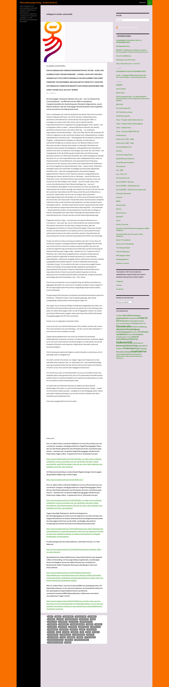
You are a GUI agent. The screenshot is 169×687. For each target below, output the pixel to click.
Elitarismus (63, 652)
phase (88, 663)
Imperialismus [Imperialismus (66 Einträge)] (122, 339)
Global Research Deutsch (125, 158)
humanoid (72, 658)
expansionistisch (86, 652)
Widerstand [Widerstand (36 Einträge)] (119, 358)
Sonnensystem (65, 665)
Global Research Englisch (125, 162)
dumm (93, 650)
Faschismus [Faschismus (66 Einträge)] (143, 332)
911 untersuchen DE (123, 108)
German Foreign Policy (124, 155)
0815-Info (119, 104)
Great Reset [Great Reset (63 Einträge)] (138, 334)
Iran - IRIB (119, 170)
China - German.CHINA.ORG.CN (127, 131)
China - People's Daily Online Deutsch (129, 120)
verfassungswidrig (81, 670)
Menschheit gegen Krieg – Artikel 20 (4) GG (38, 2)
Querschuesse (121, 213)
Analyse (58, 647)
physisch (96, 663)
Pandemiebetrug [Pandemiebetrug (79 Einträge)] (131, 348)
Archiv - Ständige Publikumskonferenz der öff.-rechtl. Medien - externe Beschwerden (131, 76)
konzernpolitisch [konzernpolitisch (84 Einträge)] (124, 345)
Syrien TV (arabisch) (123, 240)
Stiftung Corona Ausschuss (126, 60)
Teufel (63, 668)
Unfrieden (71, 668)
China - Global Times (123, 127)
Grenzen (90, 655)
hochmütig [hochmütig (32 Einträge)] (129, 337)
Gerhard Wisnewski (77, 655)
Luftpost (119, 197)
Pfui (82, 663)
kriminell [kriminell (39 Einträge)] (140, 346)
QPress (118, 209)
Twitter (119, 285)
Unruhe (80, 668)
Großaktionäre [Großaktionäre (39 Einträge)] (121, 337)
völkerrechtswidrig (55, 673)
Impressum (142, 2)
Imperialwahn (52, 660)
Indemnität (64, 660)
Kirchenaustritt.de (123, 178)
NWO (58, 663)
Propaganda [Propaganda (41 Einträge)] (143, 348)
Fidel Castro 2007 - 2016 (125, 143)
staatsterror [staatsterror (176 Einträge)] (139, 351)
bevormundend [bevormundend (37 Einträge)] (120, 323)
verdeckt (69, 670)
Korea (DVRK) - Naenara (125, 182)
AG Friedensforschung (124, 112)
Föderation (52, 655)
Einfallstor (52, 652)
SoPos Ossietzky (122, 224)
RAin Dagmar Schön (123, 255)
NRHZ (118, 201)
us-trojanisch (90, 668)
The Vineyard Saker (123, 248)
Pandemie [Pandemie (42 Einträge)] (119, 348)
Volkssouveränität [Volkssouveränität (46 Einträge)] (134, 354)
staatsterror (53, 668)
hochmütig (52, 658)
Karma (82, 660)
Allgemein (50, 66)
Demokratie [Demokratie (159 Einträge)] (123, 326)
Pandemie (75, 663)
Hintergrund (120, 166)
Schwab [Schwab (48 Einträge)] (128, 352)
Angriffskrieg (68, 647)
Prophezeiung (53, 665)
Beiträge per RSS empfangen (128, 27)
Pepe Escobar (121, 205)
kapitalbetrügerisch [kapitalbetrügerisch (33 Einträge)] (138, 343)
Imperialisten (95, 658)
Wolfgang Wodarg (122, 46)
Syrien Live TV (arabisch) (125, 244)
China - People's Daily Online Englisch (129, 124)
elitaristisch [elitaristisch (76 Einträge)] (121, 329)
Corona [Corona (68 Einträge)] (135, 323)
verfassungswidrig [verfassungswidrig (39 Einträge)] (122, 354)
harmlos (99, 655)
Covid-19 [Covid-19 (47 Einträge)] (141, 323)
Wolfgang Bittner (122, 259)
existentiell (74, 652)
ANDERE (119, 85)
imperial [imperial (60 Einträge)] (135, 337)
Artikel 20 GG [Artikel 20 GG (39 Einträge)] (133, 318)
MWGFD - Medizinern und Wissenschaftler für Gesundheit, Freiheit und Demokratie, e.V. (132, 51)
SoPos (118, 220)
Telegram (119, 281)
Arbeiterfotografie (123, 116)
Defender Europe (71, 650)
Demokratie (84, 650)
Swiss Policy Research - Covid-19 (128, 63)
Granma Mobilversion (124, 147)
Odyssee (66, 663)
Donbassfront (121, 135)
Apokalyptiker (81, 647)
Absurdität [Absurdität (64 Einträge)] (127, 315)
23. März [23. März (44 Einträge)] (119, 315)
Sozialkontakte (78, 665)
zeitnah (68, 673)
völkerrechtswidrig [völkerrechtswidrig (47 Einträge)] (132, 356)
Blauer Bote (120, 93)
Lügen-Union (92, 660)
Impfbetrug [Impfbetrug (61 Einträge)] (133, 339)
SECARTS (119, 217)
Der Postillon (121, 89)
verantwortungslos (55, 670)
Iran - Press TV (121, 174)
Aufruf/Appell (60, 66)
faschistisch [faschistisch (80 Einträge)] (121, 334)
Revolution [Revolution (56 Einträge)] (120, 352)
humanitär (62, 658)
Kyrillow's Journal (122, 263)
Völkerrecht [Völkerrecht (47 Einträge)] (120, 356)
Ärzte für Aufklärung (123, 56)
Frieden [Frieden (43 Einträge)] (129, 334)
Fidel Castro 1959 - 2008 (125, 139)
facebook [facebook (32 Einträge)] (135, 332)
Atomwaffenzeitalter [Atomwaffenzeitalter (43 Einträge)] (137, 321)
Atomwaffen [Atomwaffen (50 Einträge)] (124, 321)
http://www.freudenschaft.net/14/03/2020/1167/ (64, 511)
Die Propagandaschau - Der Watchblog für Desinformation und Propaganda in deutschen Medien (132, 98)
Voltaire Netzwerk (123, 251)
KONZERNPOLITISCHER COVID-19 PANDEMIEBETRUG (128, 41)
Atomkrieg (92, 647)
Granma (119, 151)
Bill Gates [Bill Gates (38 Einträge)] (128, 323)
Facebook (119, 289)
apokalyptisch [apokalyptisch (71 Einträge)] (122, 318)
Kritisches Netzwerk (123, 193)
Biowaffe (51, 650)
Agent (50, 647)
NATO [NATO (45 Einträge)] (145, 346)
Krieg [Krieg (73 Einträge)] (134, 345)
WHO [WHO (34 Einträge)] (140, 356)
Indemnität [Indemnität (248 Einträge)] (124, 342)
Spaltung (90, 665)
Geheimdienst (63, 655)
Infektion (74, 660)
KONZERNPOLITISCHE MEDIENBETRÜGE (131, 71)
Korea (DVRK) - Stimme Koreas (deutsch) (131, 189)
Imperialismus (83, 658)
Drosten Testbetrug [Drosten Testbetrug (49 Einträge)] (138, 327)
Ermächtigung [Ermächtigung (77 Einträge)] (133, 329)
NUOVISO (51, 663)
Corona (60, 650)
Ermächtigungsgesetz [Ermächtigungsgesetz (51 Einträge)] (124, 332)
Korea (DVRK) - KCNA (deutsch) (127, 186)
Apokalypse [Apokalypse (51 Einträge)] (136, 315)
